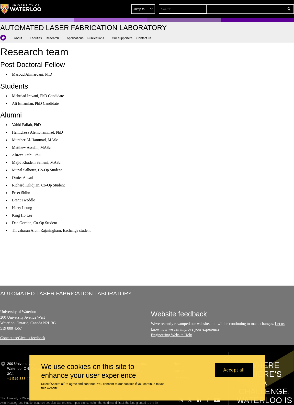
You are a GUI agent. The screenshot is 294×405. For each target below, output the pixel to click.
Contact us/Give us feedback (22, 338)
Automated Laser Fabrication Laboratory (66, 293)
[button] (253, 9)
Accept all (234, 369)
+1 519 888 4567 (20, 379)
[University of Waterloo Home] (21, 9)
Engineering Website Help (171, 335)
